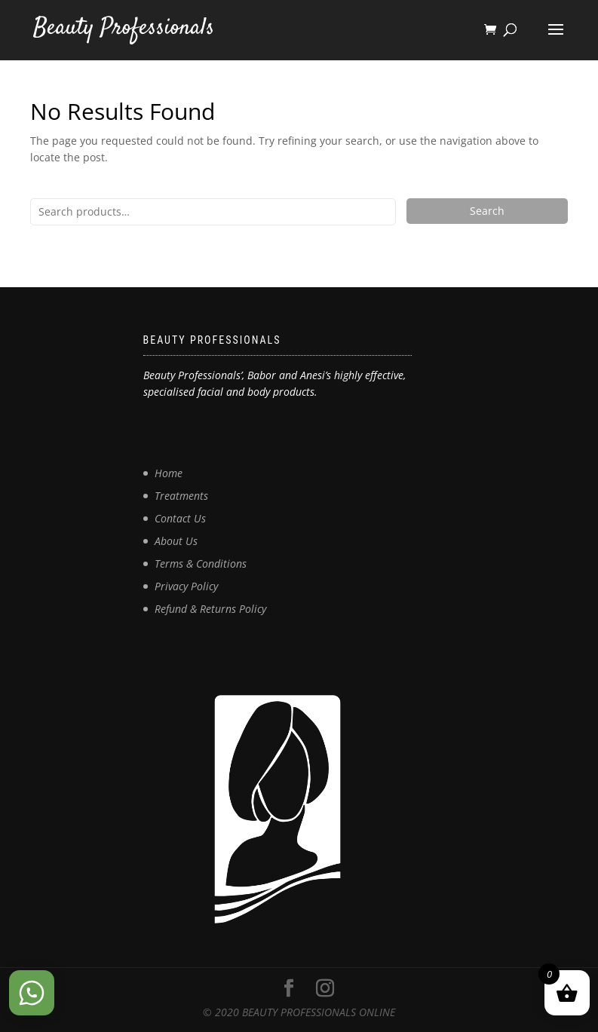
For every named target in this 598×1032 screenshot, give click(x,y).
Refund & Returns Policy (210, 609)
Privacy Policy (186, 586)
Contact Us (180, 518)
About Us (176, 541)
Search (487, 211)
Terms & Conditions (201, 563)
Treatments (181, 495)
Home (168, 473)
